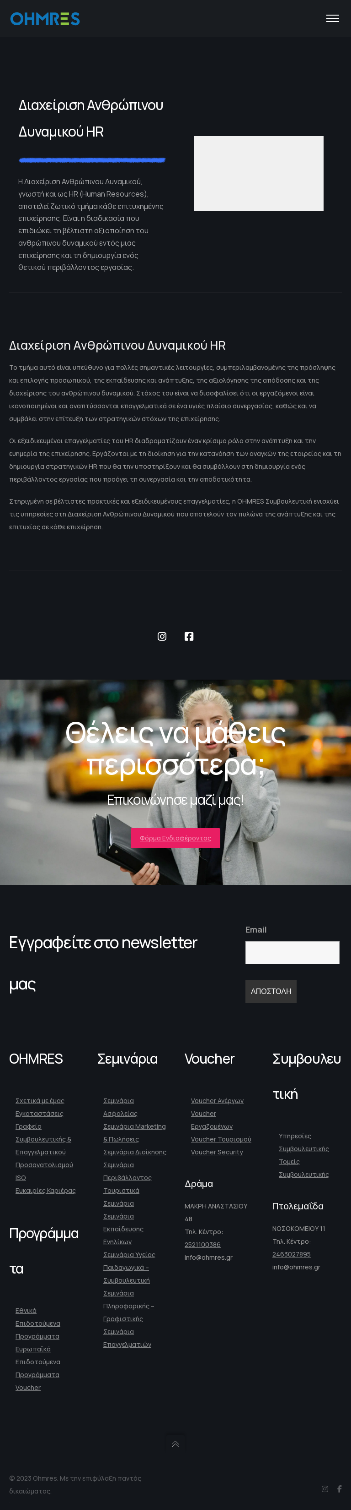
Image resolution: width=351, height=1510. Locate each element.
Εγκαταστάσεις (40, 1113)
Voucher (28, 1387)
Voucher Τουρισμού (221, 1139)
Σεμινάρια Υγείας (129, 1254)
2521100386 (203, 1244)
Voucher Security (217, 1152)
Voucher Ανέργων (217, 1100)
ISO (21, 1177)
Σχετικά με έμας (40, 1100)
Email (256, 929)
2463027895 (291, 1254)
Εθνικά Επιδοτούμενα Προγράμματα (38, 1323)
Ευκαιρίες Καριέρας (46, 1190)
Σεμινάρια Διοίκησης (134, 1152)
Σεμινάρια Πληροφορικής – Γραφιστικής (128, 1306)
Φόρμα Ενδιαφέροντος (175, 838)
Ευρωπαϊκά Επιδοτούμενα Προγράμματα (38, 1362)
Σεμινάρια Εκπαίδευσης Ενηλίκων (123, 1229)
